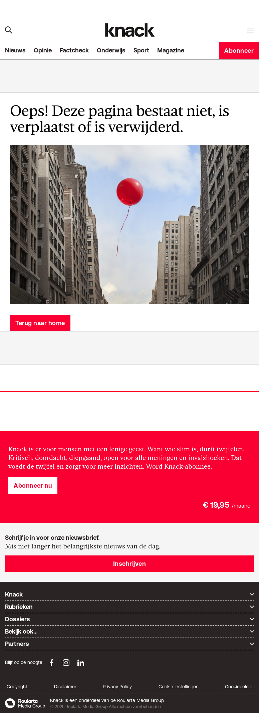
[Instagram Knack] (66, 662)
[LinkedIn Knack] (80, 662)
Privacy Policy (117, 686)
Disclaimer (65, 686)
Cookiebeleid (238, 686)
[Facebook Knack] (51, 662)
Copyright (17, 686)
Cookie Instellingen (179, 686)
